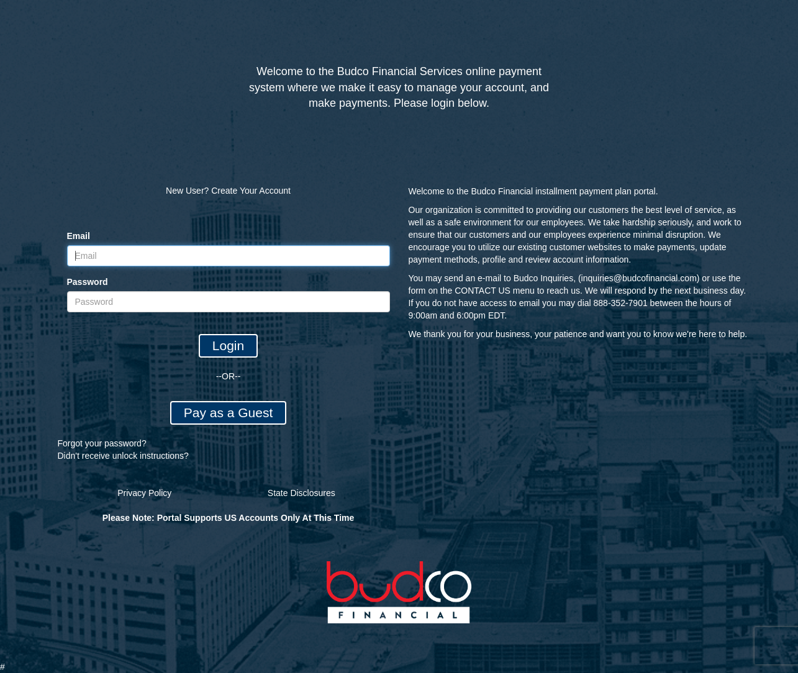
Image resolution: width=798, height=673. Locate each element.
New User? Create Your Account (228, 191)
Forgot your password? (102, 443)
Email (78, 236)
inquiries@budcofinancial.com (639, 278)
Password (87, 282)
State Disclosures (301, 493)
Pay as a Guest (228, 412)
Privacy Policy (144, 493)
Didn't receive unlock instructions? (123, 456)
